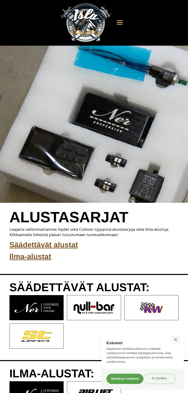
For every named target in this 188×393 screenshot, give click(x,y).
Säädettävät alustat (43, 245)
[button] (119, 22)
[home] (85, 23)
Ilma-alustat (30, 256)
